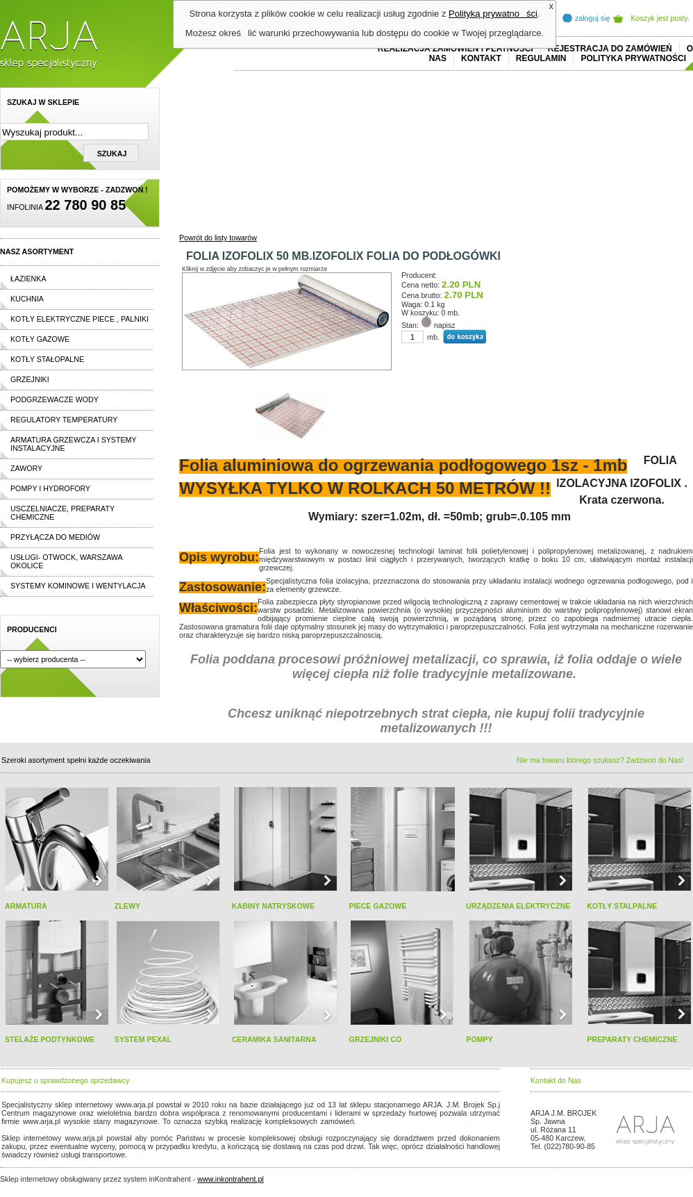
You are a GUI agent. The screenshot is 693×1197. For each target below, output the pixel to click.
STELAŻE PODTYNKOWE (49, 1039)
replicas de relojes (137, 1129)
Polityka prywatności (633, 58)
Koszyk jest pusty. (660, 18)
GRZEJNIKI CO (375, 1039)
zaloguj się (592, 18)
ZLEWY (127, 906)
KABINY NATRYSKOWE (273, 906)
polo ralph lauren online (399, 1121)
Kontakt (481, 58)
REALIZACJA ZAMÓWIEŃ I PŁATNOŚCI (455, 48)
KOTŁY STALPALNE (622, 906)
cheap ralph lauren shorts (63, 1129)
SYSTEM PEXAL (143, 1039)
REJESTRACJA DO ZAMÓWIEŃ (610, 48)
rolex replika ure (209, 1154)
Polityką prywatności (493, 13)
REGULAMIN (541, 58)
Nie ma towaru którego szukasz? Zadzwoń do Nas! (600, 760)
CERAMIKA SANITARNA (274, 1039)
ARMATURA (26, 906)
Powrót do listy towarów (218, 237)
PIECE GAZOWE (377, 906)
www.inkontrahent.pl (230, 1179)
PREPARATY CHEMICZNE (632, 1039)
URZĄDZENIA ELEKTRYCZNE (518, 906)
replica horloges (155, 1154)
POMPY (479, 1039)
